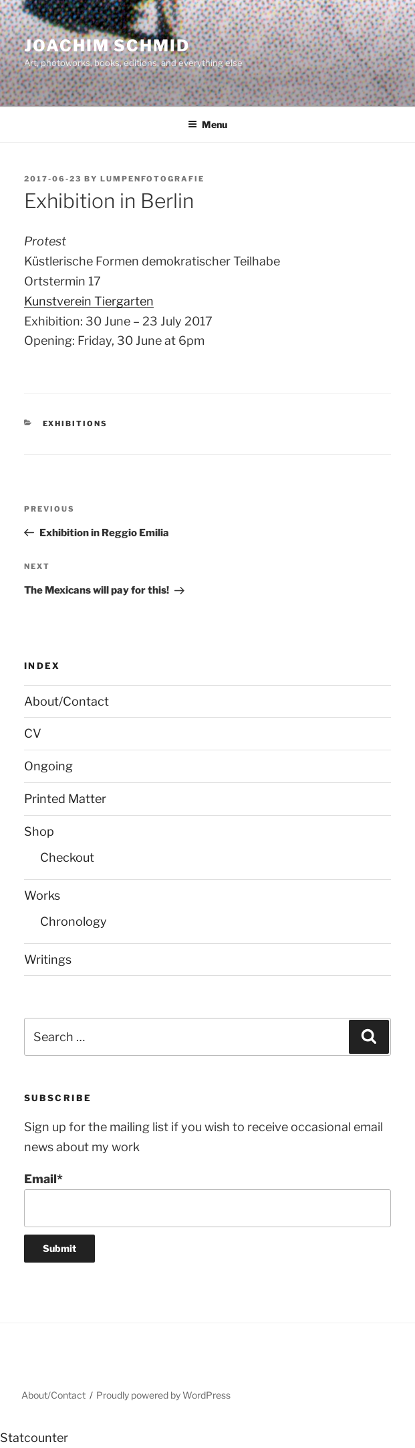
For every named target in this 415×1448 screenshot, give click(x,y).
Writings (48, 959)
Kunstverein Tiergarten (89, 301)
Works (42, 895)
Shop (39, 831)
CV (32, 733)
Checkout (67, 857)
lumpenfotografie (152, 178)
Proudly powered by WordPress (163, 1395)
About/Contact (66, 701)
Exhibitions (75, 423)
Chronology (73, 921)
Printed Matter (65, 799)
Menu (207, 124)
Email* (207, 1199)
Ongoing (48, 766)
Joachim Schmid (107, 45)
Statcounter (34, 1438)
